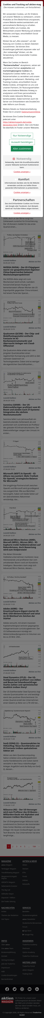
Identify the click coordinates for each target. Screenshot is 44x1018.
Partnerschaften (24, 200)
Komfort (23, 179)
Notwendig (23, 159)
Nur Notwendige (22, 135)
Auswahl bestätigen (22, 142)
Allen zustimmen (22, 148)
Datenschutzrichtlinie (30, 112)
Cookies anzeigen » (22, 171)
